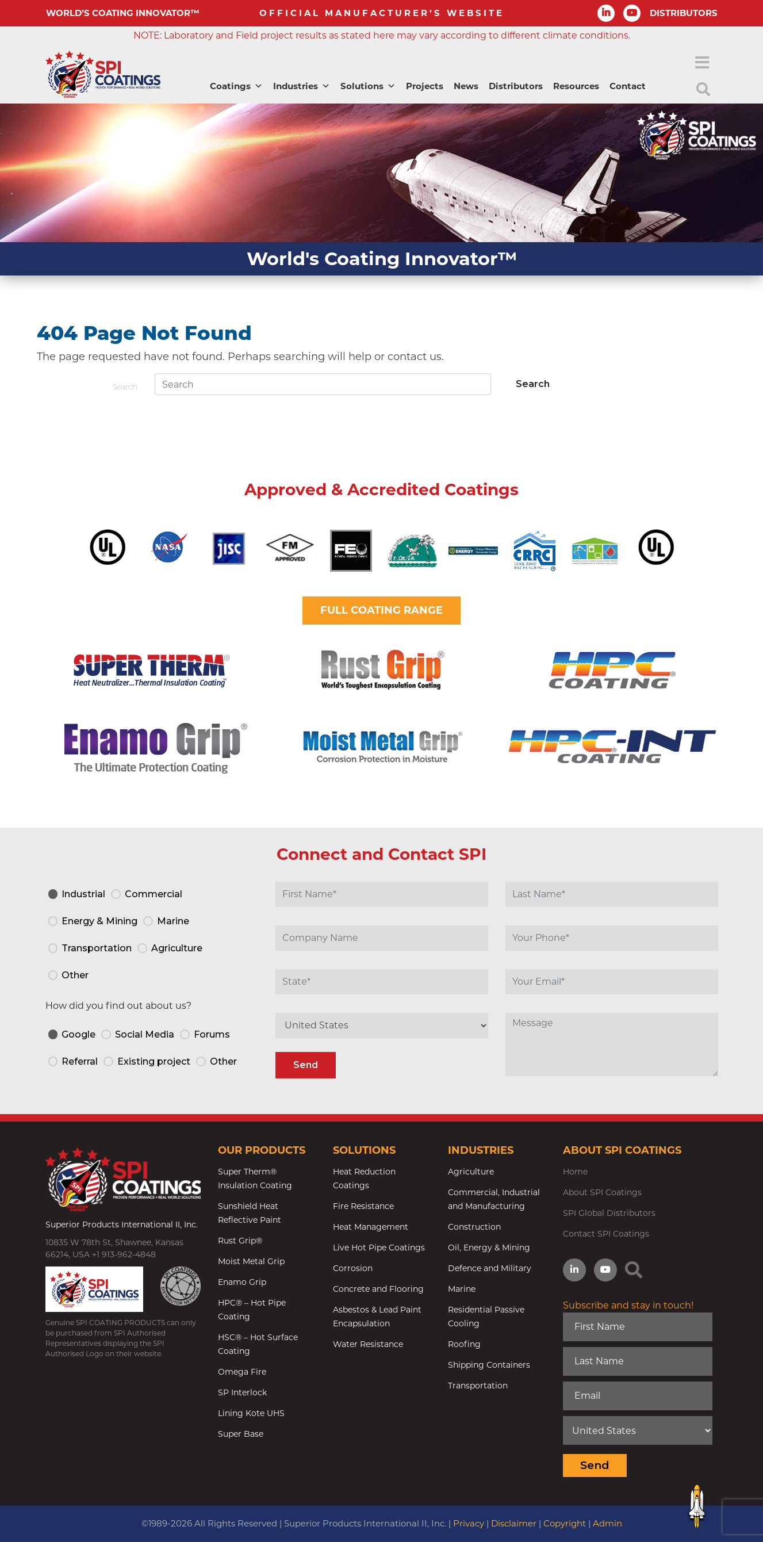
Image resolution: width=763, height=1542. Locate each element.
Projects (424, 86)
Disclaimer (513, 1523)
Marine (462, 1289)
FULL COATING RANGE (381, 610)
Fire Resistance (363, 1206)
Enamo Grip (242, 1282)
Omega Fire (242, 1372)
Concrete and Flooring (378, 1289)
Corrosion (353, 1268)
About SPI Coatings (602, 1192)
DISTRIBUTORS (684, 12)
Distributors (516, 86)
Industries (301, 86)
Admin (607, 1523)
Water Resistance (368, 1344)
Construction (474, 1227)
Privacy (468, 1523)
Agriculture (471, 1171)
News (466, 86)
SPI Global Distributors (609, 1213)
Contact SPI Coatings (606, 1234)
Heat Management (370, 1227)
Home (575, 1171)
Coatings (236, 86)
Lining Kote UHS (251, 1413)
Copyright (564, 1523)
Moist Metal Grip (251, 1261)
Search (124, 386)
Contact (627, 86)
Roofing (464, 1344)
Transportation (478, 1385)
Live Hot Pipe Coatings (379, 1247)
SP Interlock (242, 1392)
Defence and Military (489, 1268)
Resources (576, 86)
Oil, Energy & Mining (489, 1247)
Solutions (368, 86)
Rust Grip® (240, 1240)
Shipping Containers (489, 1365)
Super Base (240, 1434)
